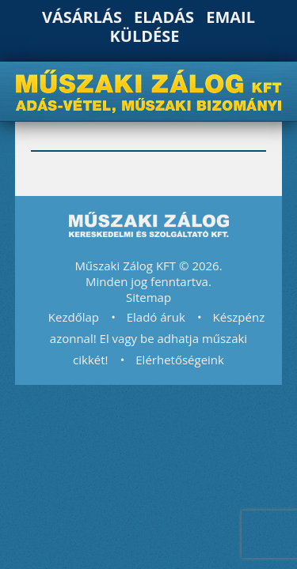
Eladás (164, 17)
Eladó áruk (156, 317)
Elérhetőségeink (179, 359)
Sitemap (148, 297)
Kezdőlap (73, 317)
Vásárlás (82, 17)
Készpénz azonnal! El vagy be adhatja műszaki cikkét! (157, 338)
